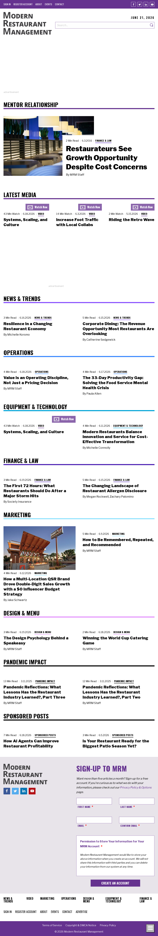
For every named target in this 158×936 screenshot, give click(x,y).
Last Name (126, 807)
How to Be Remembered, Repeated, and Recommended (118, 542)
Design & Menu (42, 632)
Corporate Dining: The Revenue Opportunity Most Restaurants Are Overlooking (118, 328)
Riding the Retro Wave (131, 219)
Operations (41, 371)
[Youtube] (152, 4)
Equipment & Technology (128, 425)
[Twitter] (139, 4)
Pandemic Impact (45, 681)
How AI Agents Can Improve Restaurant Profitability (31, 743)
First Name (84, 807)
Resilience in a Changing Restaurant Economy (27, 326)
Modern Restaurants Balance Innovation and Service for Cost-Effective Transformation (115, 436)
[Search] (152, 25)
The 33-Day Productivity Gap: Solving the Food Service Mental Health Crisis (115, 382)
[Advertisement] (79, 66)
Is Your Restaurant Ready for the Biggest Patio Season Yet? (116, 743)
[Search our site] (102, 25)
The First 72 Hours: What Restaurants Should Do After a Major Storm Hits (34, 490)
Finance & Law (103, 140)
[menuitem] (7, 4)
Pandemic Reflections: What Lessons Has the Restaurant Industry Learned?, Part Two (111, 692)
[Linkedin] (145, 4)
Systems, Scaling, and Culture (33, 431)
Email (81, 825)
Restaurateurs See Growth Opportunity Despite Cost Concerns (106, 157)
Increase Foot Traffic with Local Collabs (77, 222)
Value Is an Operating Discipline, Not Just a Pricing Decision (35, 380)
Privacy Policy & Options (136, 787)
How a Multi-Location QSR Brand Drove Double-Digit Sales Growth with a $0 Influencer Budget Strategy (36, 586)
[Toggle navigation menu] (150, 928)
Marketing (40, 573)
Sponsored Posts (45, 735)
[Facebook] (133, 4)
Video (41, 213)
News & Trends (43, 317)
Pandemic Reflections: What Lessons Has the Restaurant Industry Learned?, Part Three (34, 692)
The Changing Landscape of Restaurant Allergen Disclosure (115, 488)
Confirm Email (128, 825)
